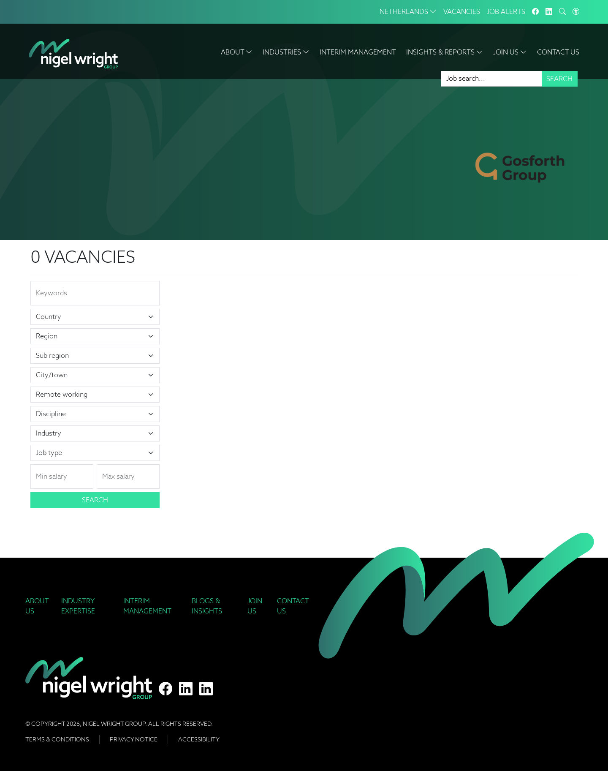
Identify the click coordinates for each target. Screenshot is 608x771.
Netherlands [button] (408, 11)
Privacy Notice (133, 739)
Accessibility (199, 739)
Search (559, 78)
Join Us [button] (510, 52)
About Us (37, 606)
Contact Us (558, 52)
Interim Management (358, 52)
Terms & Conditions (57, 739)
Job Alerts (506, 11)
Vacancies (461, 11)
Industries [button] (286, 52)
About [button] (236, 52)
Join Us (254, 606)
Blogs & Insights (207, 606)
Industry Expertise (78, 606)
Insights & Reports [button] (444, 52)
